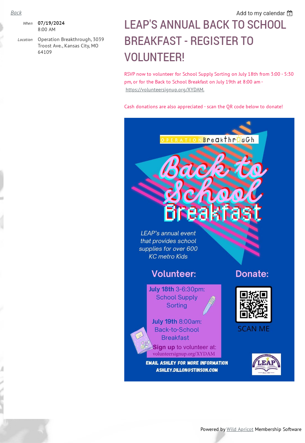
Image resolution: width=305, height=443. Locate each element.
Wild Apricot (240, 429)
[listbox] (265, 13)
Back (16, 12)
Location (25, 39)
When (27, 23)
